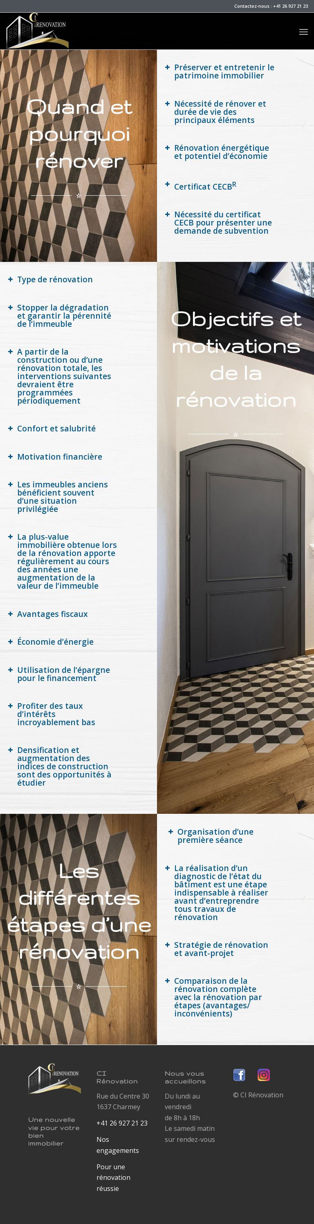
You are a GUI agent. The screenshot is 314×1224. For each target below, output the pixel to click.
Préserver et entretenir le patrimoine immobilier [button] (218, 71)
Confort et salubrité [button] (51, 428)
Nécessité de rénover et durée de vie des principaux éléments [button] (214, 111)
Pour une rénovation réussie (113, 1177)
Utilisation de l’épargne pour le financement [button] (58, 673)
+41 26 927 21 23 (290, 6)
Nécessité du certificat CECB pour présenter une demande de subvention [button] (217, 222)
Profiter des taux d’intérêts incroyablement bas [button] (50, 714)
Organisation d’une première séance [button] (209, 835)
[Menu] (303, 31)
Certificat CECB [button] (199, 186)
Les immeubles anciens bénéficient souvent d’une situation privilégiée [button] (57, 496)
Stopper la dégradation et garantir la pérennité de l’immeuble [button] (58, 315)
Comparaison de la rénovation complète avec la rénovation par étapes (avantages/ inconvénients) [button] (212, 997)
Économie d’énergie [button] (50, 641)
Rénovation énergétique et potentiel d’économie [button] (216, 151)
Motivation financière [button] (54, 456)
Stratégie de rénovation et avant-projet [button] (215, 948)
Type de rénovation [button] (49, 279)
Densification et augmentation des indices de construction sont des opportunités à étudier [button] (59, 766)
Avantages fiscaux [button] (47, 613)
